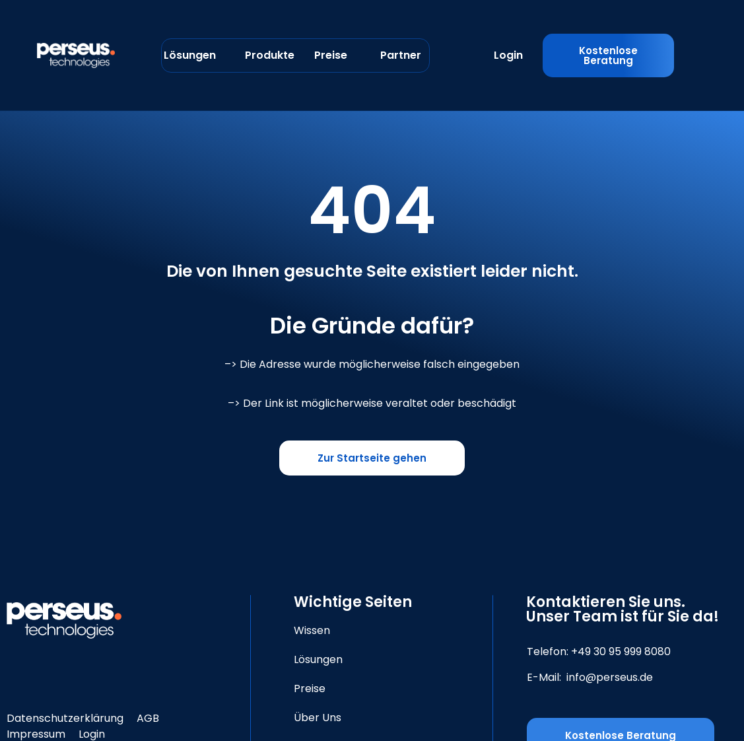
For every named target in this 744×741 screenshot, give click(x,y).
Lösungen (190, 55)
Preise (330, 55)
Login (508, 55)
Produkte (269, 55)
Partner (400, 55)
